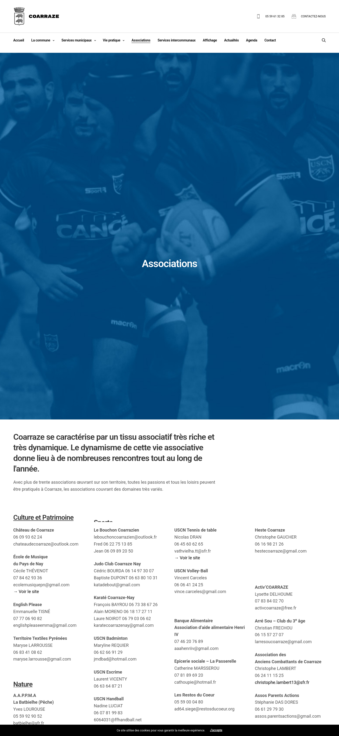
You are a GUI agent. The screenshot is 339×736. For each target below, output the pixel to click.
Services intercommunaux (176, 40)
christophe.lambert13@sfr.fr (282, 682)
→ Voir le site (26, 591)
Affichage (210, 40)
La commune (40, 40)
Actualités (231, 40)
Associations (140, 40)
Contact (270, 40)
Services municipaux (77, 40)
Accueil (18, 40)
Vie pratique (111, 40)
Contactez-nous (313, 16)
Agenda (251, 40)
